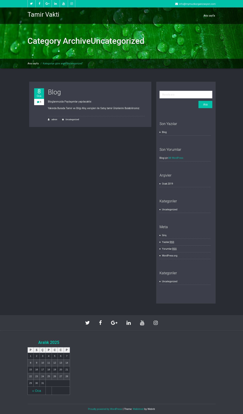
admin (52, 119)
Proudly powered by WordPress (105, 409)
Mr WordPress (176, 158)
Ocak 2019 (167, 183)
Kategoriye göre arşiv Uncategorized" (63, 63)
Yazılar (168, 242)
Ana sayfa (209, 15)
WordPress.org (169, 255)
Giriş (164, 235)
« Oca (36, 391)
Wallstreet (138, 409)
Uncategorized (72, 119)
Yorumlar (169, 249)
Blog (54, 92)
